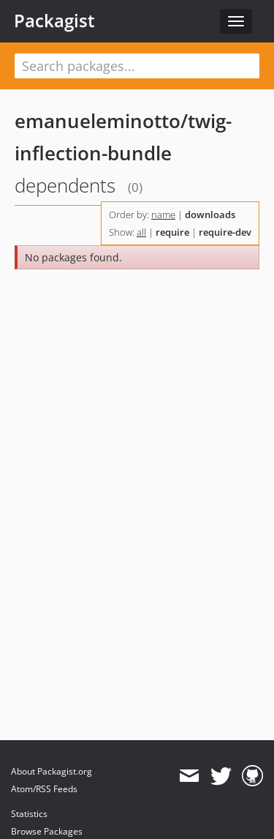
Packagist (54, 20)
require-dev (225, 232)
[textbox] (137, 65)
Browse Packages (47, 831)
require (172, 232)
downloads (210, 214)
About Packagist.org (51, 771)
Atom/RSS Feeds (44, 789)
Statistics (29, 814)
